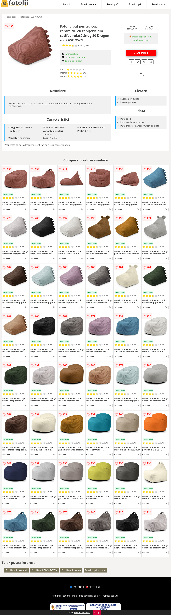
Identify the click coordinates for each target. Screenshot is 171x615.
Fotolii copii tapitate (95, 570)
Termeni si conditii (60, 595)
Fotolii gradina (88, 4)
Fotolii (66, 4)
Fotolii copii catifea (71, 570)
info (25, 209)
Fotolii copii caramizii (16, 570)
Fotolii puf (112, 4)
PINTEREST (93, 587)
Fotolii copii (135, 4)
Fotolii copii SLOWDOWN (31, 17)
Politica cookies (110, 595)
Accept (96, 612)
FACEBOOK (77, 587)
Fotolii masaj (158, 4)
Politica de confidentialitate (86, 595)
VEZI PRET (140, 53)
